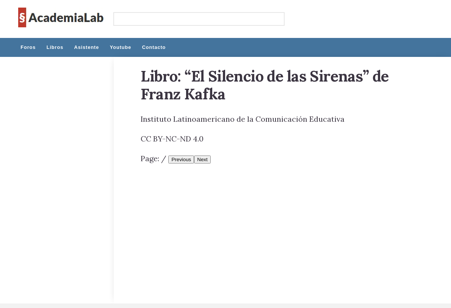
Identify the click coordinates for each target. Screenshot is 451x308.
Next (202, 159)
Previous (181, 159)
